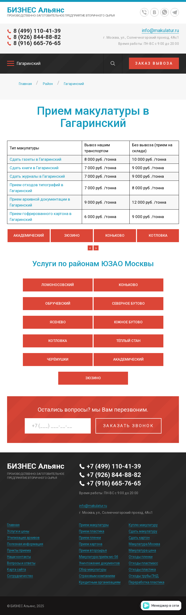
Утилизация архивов (23, 537)
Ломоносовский (57, 285)
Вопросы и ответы (21, 563)
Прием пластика (91, 531)
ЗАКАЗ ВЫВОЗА (154, 63)
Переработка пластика (146, 582)
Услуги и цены (18, 531)
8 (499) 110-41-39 (37, 31)
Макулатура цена (142, 550)
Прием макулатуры (94, 525)
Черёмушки (57, 359)
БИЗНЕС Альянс (35, 9)
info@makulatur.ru (160, 30)
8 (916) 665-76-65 (37, 43)
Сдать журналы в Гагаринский (37, 176)
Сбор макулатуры (92, 569)
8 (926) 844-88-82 (37, 37)
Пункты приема (19, 550)
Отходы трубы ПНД (144, 576)
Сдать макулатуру (143, 531)
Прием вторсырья (93, 550)
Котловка (158, 235)
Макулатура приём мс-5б (98, 557)
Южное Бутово (128, 322)
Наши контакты (19, 557)
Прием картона (90, 544)
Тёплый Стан (128, 341)
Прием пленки (90, 537)
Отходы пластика (142, 569)
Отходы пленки (141, 557)
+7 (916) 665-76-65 (114, 483)
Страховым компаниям (97, 576)
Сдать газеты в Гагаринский (35, 159)
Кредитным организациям (99, 582)
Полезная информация (25, 544)
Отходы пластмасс (143, 563)
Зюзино (72, 235)
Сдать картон (139, 537)
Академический (28, 235)
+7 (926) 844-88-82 (114, 475)
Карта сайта (16, 569)
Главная (13, 525)
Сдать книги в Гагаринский (34, 167)
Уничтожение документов (99, 563)
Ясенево (58, 322)
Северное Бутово (128, 303)
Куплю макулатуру (143, 525)
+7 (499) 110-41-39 (114, 466)
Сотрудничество (20, 576)
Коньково (114, 235)
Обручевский (57, 303)
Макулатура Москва (144, 544)
